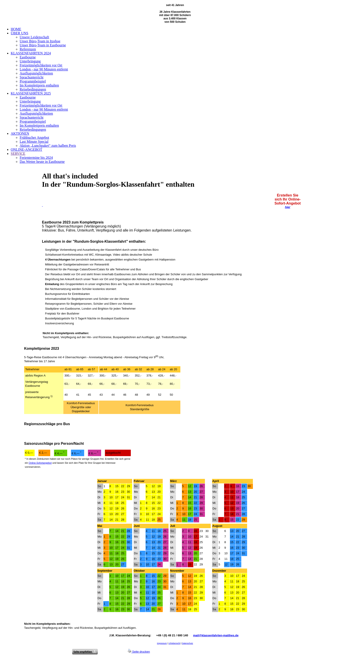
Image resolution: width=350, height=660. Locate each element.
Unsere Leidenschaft (34, 37)
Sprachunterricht (32, 77)
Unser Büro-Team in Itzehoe (40, 41)
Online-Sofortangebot (40, 462)
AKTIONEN (20, 133)
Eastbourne (28, 57)
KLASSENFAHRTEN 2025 (31, 93)
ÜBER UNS (19, 33)
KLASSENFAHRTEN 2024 (31, 53)
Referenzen (28, 49)
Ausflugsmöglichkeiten (36, 73)
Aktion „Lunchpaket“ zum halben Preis (48, 145)
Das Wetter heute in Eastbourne (42, 161)
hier (287, 207)
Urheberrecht (174, 643)
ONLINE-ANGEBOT (26, 149)
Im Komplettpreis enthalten (39, 85)
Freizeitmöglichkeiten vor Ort (41, 65)
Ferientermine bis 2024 (36, 157)
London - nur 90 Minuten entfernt (44, 69)
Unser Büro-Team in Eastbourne (43, 45)
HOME (16, 29)
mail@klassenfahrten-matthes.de (215, 635)
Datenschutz (187, 643)
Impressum (162, 643)
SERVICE (18, 153)
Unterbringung (30, 61)
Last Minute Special (34, 141)
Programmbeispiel (33, 81)
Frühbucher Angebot (34, 137)
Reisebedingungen (33, 89)
